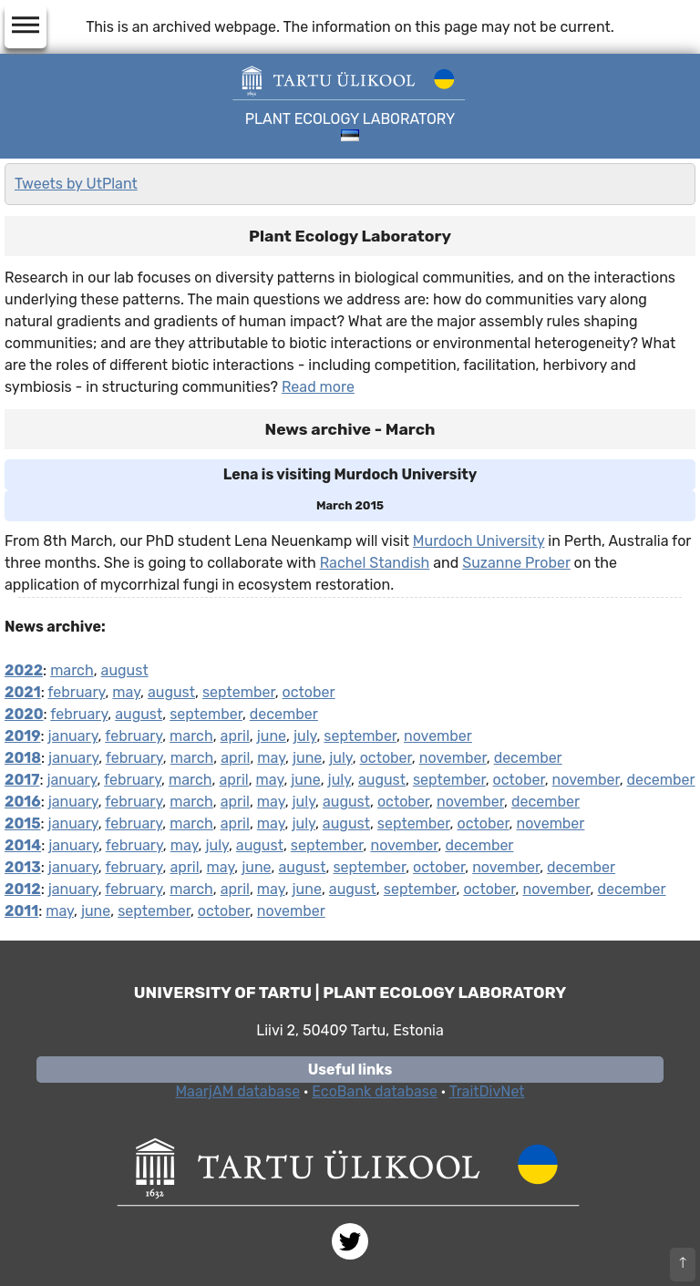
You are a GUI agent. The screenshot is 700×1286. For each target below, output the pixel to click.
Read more (318, 387)
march (72, 670)
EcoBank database (375, 1091)
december (284, 714)
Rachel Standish (375, 562)
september (238, 692)
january (73, 736)
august (125, 670)
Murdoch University (479, 541)
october (309, 692)
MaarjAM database (237, 1091)
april (235, 736)
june (271, 736)
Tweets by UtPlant (76, 183)
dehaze (25, 25)
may (126, 692)
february (76, 692)
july (304, 736)
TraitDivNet (487, 1091)
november (438, 736)
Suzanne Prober (516, 562)
